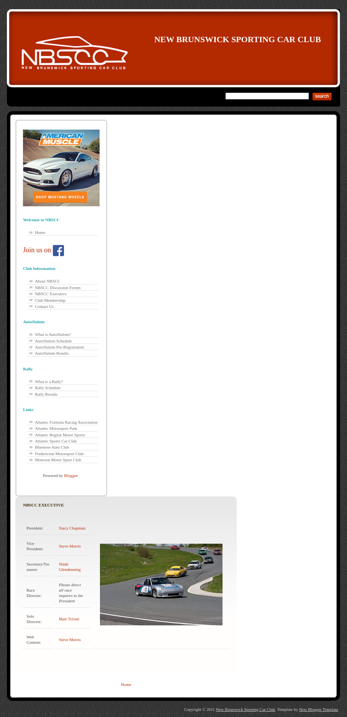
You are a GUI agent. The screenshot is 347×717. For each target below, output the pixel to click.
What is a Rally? (49, 381)
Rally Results (46, 394)
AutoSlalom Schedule (53, 341)
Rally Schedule (48, 387)
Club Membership (50, 300)
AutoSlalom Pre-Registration (59, 347)
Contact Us (44, 306)
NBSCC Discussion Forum (57, 287)
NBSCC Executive (51, 293)
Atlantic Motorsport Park (56, 428)
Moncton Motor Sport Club (58, 459)
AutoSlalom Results (52, 353)
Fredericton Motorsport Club (59, 453)
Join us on (43, 250)
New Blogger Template (318, 709)
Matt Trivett (69, 619)
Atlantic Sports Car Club (56, 441)
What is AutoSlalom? (53, 334)
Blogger (70, 475)
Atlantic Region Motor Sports (60, 435)
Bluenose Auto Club (52, 447)
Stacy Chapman (72, 528)
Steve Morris (70, 546)
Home (40, 232)
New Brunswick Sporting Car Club (237, 39)
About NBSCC (47, 281)
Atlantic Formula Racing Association (66, 422)
